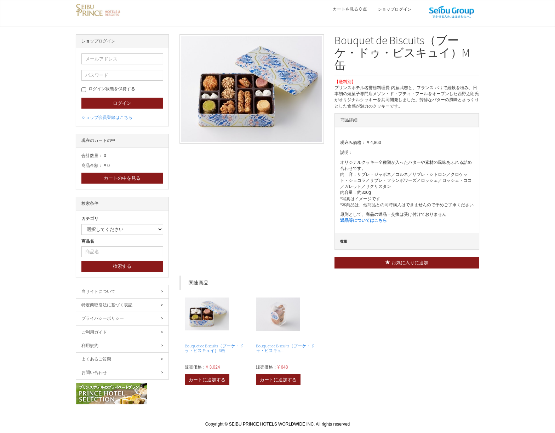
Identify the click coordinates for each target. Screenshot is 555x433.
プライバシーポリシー (122, 319)
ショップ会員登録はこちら (106, 117)
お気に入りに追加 (406, 262)
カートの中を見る (122, 178)
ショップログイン (395, 9)
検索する (122, 266)
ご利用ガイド (122, 332)
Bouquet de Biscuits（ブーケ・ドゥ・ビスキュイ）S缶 (214, 348)
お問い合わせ (122, 373)
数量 (343, 241)
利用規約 (122, 346)
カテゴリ (89, 218)
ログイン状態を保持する (108, 89)
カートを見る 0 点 (350, 9)
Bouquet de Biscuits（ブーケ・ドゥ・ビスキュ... (285, 348)
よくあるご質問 (122, 359)
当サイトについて (122, 292)
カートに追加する (207, 379)
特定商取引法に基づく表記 (122, 305)
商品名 (87, 241)
